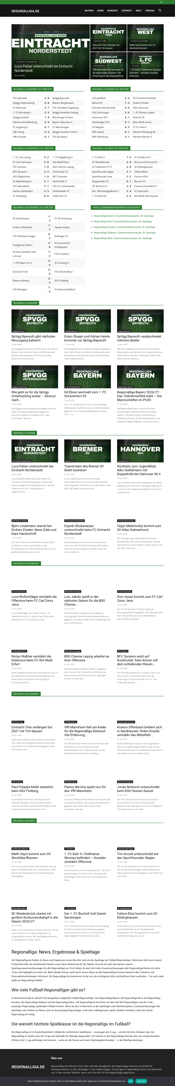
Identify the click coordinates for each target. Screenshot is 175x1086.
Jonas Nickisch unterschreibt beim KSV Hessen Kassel (138, 789)
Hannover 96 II (123, 461)
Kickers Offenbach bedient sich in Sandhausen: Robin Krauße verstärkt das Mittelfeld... (139, 731)
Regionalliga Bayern (125, 387)
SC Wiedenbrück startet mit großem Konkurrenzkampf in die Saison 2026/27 (34, 917)
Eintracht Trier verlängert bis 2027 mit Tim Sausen (31, 729)
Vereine (149, 10)
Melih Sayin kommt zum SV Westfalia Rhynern (31, 856)
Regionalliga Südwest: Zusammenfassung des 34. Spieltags (125, 232)
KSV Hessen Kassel (125, 782)
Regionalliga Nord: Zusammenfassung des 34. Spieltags (123, 221)
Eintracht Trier (100, 41)
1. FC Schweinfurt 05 (73, 387)
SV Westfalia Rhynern (139, 41)
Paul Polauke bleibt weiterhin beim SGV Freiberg (32, 789)
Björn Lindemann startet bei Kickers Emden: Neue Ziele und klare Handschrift (33, 530)
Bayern (89, 10)
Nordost (112, 10)
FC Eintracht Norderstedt (27, 62)
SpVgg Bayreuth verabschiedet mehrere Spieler (139, 338)
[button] (160, 10)
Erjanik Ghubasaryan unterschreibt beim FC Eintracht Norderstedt (87, 530)
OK (130, 1081)
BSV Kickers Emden (19, 521)
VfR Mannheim (99, 66)
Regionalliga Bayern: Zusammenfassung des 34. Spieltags (124, 215)
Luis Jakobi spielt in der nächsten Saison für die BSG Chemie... (84, 600)
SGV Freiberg (17, 782)
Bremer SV (69, 461)
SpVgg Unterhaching (20, 387)
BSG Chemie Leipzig (72, 591)
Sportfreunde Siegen (126, 849)
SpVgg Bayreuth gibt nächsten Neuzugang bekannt (33, 338)
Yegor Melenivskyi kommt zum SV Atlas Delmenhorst (139, 528)
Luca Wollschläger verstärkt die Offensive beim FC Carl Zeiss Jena (34, 600)
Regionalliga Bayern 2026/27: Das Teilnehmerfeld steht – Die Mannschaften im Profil (139, 396)
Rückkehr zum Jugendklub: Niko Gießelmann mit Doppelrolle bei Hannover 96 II (139, 470)
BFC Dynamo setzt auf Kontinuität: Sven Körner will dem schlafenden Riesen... (137, 660)
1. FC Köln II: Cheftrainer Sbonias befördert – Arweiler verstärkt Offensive (85, 858)
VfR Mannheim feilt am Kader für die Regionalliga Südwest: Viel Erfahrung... (85, 731)
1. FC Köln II (135, 66)
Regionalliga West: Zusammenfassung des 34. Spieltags (123, 238)
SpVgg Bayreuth (18, 331)
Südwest (127, 10)
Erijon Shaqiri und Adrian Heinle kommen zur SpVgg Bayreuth (87, 338)
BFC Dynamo (122, 651)
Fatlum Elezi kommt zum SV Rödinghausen (137, 915)
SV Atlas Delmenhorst (126, 521)
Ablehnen (141, 1081)
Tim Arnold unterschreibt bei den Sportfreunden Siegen (137, 856)
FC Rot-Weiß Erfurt (19, 651)
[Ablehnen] (171, 1081)
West (139, 10)
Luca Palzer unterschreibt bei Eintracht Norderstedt (32, 468)
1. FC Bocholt (70, 908)
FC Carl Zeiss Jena (19, 591)
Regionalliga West (19, 908)
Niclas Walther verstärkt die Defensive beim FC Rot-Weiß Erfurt (31, 660)
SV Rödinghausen (124, 908)
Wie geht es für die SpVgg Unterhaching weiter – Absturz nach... (33, 396)
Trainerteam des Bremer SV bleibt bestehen (84, 468)
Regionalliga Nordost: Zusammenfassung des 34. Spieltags (124, 227)
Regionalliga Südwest (126, 722)
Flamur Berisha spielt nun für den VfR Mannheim (85, 789)
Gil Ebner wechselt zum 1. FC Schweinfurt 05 (85, 394)
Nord (100, 10)
